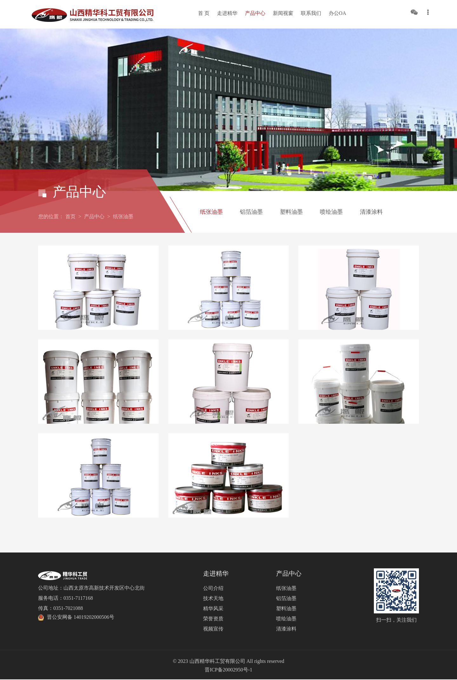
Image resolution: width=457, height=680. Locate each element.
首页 (70, 216)
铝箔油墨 (251, 212)
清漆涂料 (371, 212)
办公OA (337, 13)
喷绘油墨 (331, 212)
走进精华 (227, 13)
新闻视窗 (283, 13)
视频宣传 (213, 628)
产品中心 (255, 13)
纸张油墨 (123, 216)
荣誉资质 (213, 618)
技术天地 (213, 598)
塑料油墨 (291, 212)
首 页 (203, 13)
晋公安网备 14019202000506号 (80, 617)
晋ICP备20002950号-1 (228, 669)
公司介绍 (213, 588)
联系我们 (311, 13)
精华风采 (213, 608)
